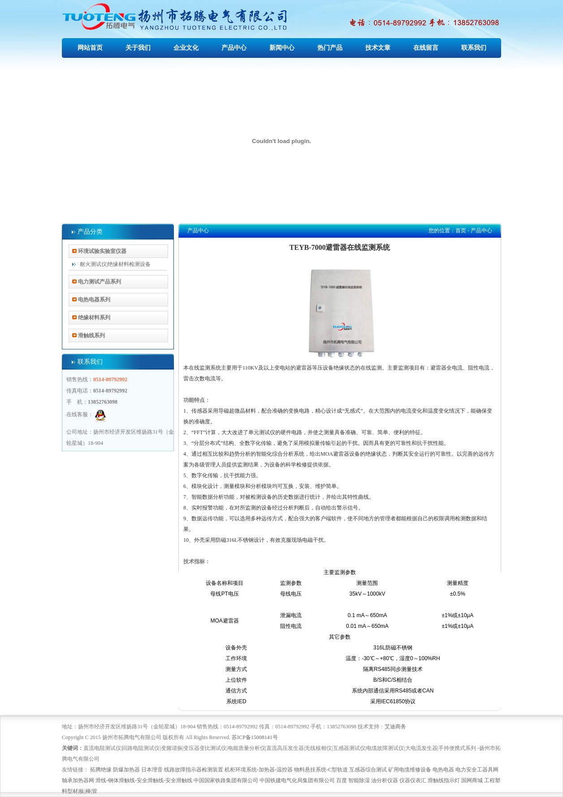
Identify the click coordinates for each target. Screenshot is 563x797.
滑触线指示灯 (444, 780)
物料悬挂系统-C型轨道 (321, 770)
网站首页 (90, 47)
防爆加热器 (126, 770)
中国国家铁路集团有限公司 (226, 780)
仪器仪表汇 (412, 780)
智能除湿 (359, 780)
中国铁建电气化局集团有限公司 (297, 780)
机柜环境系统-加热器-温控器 (259, 770)
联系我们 (473, 47)
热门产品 (329, 47)
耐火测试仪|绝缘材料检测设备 (115, 264)
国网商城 (472, 780)
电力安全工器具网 (476, 770)
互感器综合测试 (368, 770)
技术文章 (377, 47)
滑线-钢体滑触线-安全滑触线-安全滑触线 (143, 780)
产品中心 (234, 47)
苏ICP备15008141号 (255, 737)
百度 (341, 780)
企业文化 (186, 47)
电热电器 (443, 770)
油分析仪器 (384, 780)
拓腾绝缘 (101, 770)
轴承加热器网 (78, 780)
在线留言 (425, 47)
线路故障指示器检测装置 (193, 770)
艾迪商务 (395, 726)
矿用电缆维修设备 (409, 770)
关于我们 (138, 47)
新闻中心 (281, 47)
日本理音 (152, 770)
